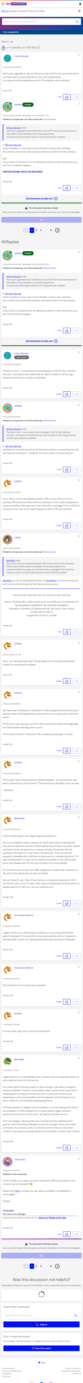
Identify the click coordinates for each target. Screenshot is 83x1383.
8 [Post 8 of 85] (7, 744)
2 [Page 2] (36, 230)
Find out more (49, 119)
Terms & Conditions (73, 1368)
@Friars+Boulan (13, 128)
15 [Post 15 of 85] (7, 1228)
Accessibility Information (71, 1371)
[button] (79, 55)
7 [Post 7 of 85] (7, 675)
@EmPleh (10, 560)
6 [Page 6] (51, 230)
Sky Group (6, 1376)
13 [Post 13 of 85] (7, 1041)
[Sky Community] (17, 4)
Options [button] (5, 41)
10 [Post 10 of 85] (8, 897)
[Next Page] (57, 230)
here (17, 1191)
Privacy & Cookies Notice (11, 1371)
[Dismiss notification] (79, 11)
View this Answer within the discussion (23, 171)
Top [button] (43, 1362)
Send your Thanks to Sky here (52, 1218)
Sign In (80, 4)
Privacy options (8, 1368)
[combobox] (37, 21)
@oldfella (51, 580)
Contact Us (76, 1374)
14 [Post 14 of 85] (7, 1141)
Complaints (6, 1374)
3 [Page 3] (41, 230)
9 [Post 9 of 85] (7, 800)
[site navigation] (3, 4)
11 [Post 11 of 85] (7, 950)
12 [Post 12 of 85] (7, 996)
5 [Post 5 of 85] (7, 519)
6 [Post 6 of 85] (7, 626)
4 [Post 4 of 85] (7, 463)
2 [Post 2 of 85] (7, 182)
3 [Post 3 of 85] (7, 388)
